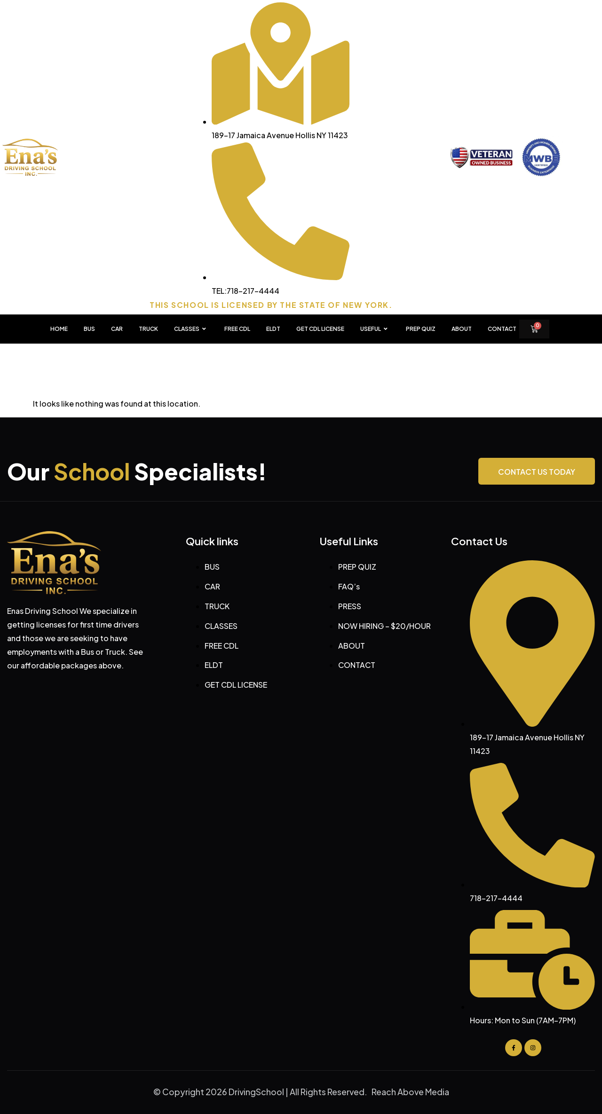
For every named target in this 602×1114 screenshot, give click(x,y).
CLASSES (191, 329)
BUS (89, 328)
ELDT (273, 328)
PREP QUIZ (421, 328)
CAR (117, 328)
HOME (59, 328)
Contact (502, 328)
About (462, 328)
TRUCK (148, 328)
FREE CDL (237, 328)
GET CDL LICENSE (320, 328)
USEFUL (375, 329)
